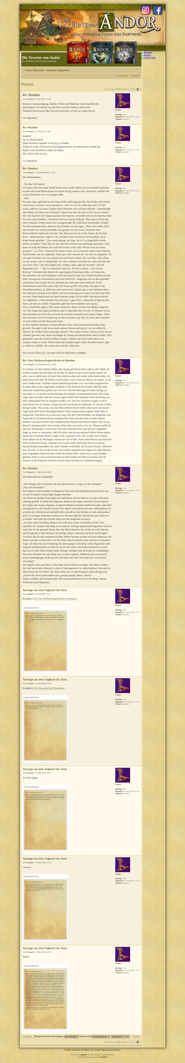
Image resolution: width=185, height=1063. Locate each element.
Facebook (76, 1050)
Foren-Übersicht (34, 70)
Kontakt (68, 1050)
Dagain (31, 99)
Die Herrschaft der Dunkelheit (49, 688)
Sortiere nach (95, 1036)
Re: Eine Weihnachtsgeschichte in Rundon (49, 360)
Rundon (27, 84)
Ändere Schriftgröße (138, 69)
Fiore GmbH (95, 1050)
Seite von (121, 89)
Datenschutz (115, 1050)
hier (57, 143)
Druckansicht (133, 69)
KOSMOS (85, 1050)
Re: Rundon (31, 95)
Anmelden (135, 75)
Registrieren (122, 75)
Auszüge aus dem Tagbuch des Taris (45, 590)
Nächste (136, 1036)
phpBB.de (104, 1057)
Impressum (105, 1050)
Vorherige (27, 1036)
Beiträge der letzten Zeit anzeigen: (56, 1036)
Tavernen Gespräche (57, 70)
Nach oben (139, 122)
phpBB (83, 1054)
